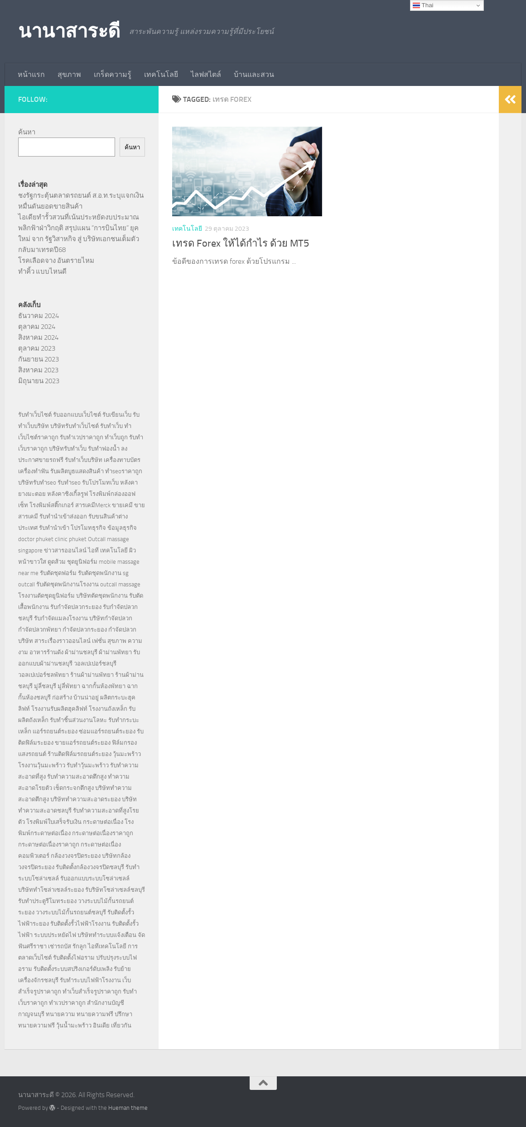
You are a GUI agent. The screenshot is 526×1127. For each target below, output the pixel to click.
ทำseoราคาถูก (123, 471)
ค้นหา (26, 132)
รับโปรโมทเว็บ (100, 482)
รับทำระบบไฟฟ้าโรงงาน (90, 980)
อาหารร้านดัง (46, 652)
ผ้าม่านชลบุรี (81, 652)
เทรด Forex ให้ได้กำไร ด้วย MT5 (240, 243)
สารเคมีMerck (93, 505)
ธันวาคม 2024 (38, 316)
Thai (423, 5)
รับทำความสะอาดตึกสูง (76, 776)
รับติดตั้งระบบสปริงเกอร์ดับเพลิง (73, 968)
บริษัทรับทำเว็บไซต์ (75, 426)
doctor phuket (35, 539)
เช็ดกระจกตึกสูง (73, 788)
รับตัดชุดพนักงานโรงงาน (67, 584)
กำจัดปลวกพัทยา (39, 629)
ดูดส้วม (57, 561)
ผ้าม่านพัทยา (115, 652)
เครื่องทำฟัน (33, 471)
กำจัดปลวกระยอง (85, 629)
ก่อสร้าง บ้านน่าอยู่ (75, 697)
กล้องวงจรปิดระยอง (76, 855)
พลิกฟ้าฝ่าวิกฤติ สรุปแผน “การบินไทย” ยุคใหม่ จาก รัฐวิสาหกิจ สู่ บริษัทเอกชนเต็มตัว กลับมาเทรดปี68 (78, 239)
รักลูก (79, 946)
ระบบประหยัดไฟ (55, 935)
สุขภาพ (69, 74)
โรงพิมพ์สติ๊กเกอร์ (51, 505)
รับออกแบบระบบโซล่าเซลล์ (95, 878)
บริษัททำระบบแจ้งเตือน (106, 935)
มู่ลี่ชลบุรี (45, 686)
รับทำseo (69, 482)
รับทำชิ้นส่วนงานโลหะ (78, 720)
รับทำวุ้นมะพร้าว (88, 765)
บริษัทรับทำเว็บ (68, 448)
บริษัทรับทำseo (37, 482)
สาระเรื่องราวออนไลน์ (62, 640)
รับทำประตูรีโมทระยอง (47, 901)
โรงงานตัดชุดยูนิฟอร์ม (46, 595)
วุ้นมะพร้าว (127, 754)
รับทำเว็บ (111, 426)
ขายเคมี (122, 505)
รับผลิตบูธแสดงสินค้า (77, 471)
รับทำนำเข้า (54, 527)
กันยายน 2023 (38, 359)
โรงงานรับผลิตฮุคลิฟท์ (59, 708)
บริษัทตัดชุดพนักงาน (102, 595)
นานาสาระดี (69, 31)
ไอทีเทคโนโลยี (107, 946)
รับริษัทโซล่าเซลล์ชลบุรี (115, 889)
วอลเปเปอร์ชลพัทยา (43, 674)
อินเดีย (102, 1025)
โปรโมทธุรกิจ (88, 527)
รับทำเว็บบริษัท (83, 460)
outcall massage (120, 584)
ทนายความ (60, 1014)
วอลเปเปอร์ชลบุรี (95, 663)
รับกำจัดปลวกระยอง (75, 607)
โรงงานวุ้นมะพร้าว (41, 765)
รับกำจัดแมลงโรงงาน (61, 618)
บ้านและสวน (254, 74)
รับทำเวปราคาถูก (81, 437)
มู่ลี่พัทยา (69, 686)
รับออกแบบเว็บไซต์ (77, 414)
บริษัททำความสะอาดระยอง (85, 799)
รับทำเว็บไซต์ (35, 414)
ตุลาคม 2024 (36, 327)
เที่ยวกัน (121, 1025)
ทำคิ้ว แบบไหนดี (42, 271)
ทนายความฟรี (95, 1014)
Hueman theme (128, 1107)
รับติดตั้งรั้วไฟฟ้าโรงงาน (80, 923)
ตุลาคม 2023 (36, 348)
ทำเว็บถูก (116, 437)
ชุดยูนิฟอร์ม (82, 561)
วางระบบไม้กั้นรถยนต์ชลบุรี (71, 912)
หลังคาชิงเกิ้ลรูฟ (67, 493)
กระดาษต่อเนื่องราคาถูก (102, 833)
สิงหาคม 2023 (38, 370)
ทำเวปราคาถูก (67, 1002)
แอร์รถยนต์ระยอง (55, 731)
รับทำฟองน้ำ (104, 448)
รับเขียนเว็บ (116, 414)
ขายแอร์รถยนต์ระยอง (83, 742)
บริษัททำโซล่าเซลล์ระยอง (51, 889)
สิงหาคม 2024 (38, 337)
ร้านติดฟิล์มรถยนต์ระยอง (79, 754)
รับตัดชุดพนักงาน (99, 573)
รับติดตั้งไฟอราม (74, 957)
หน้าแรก (31, 74)
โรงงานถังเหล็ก (108, 708)
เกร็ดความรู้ (112, 74)
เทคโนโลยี (161, 74)
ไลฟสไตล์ (206, 74)
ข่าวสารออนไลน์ (65, 550)
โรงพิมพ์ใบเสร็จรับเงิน (54, 821)
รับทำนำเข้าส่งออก (63, 516)
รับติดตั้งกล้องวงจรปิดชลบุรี (90, 867)
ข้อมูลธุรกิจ (122, 527)
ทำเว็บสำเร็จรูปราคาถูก (92, 991)
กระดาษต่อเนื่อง (103, 821)
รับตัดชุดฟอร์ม (58, 573)
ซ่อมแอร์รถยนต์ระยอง (107, 731)
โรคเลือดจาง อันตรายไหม (56, 261)
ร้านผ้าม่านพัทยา (92, 674)
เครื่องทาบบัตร (122, 460)
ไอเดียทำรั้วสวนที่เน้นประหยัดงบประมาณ (78, 217)
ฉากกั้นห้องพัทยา (103, 686)
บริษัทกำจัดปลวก (110, 618)
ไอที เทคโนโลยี (108, 550)
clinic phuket (71, 539)
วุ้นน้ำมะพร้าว (74, 1025)
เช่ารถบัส (59, 946)
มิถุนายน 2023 (38, 381)
